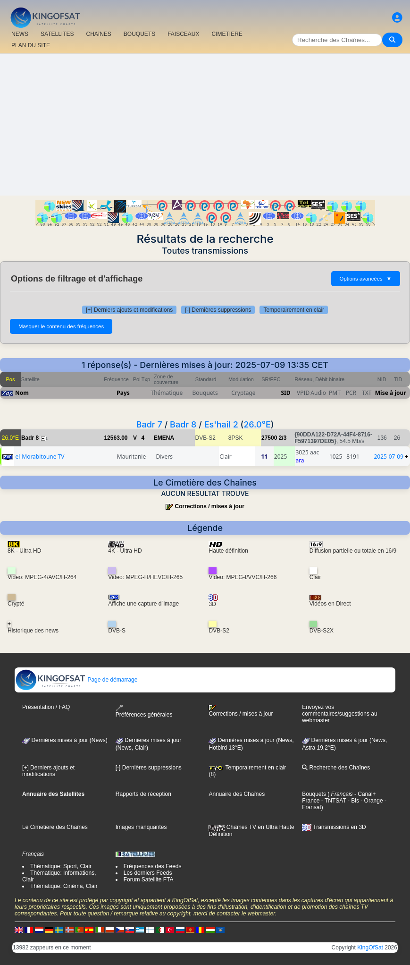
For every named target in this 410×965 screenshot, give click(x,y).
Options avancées (366, 279)
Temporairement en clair (293, 310)
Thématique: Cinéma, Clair (64, 886)
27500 (269, 438)
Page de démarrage (76, 679)
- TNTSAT (333, 800)
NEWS (19, 34)
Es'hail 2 (221, 424)
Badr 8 (183, 424)
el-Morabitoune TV (40, 457)
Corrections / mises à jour (209, 506)
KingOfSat (370, 947)
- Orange (371, 800)
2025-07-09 (388, 457)
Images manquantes (141, 827)
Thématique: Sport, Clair (61, 866)
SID (285, 393)
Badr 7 (149, 424)
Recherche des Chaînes (336, 767)
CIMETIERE (227, 34)
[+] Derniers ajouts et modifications (129, 310)
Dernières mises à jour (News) (65, 740)
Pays (123, 393)
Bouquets (314, 794)
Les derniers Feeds (148, 873)
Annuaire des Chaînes (237, 794)
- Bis (352, 800)
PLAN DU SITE (30, 45)
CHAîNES (98, 34)
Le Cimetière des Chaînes (55, 827)
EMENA (164, 438)
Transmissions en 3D (334, 827)
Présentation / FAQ (46, 707)
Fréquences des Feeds (153, 866)
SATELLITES (57, 34)
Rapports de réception (143, 794)
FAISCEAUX (183, 34)
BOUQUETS (139, 34)
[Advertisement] (205, 125)
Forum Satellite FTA (149, 879)
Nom (22, 393)
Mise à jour (390, 393)
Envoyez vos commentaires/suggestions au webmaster (339, 714)
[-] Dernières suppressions (218, 310)
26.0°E (257, 424)
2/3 (283, 438)
